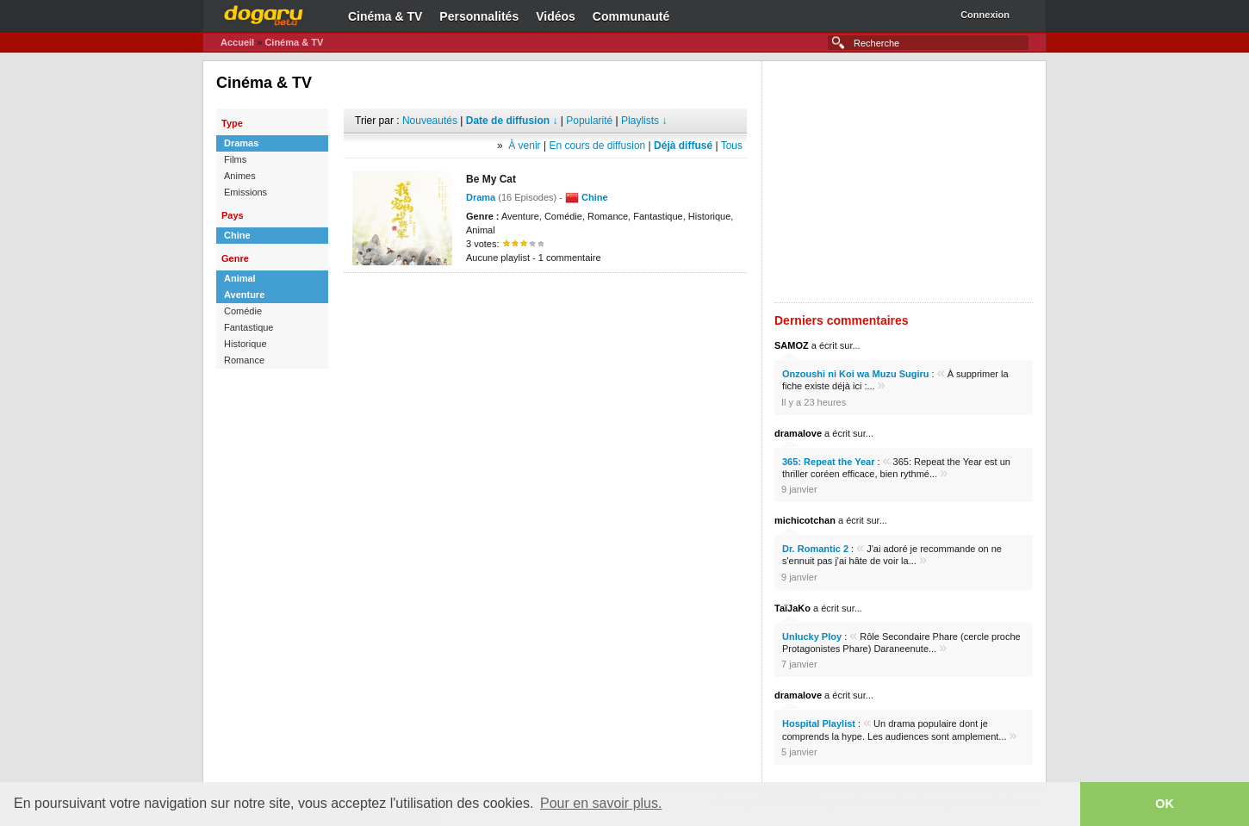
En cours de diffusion (597, 146)
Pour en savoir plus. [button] (601, 803)
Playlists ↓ (644, 121)
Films (235, 159)
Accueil (237, 42)
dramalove (798, 433)
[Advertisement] (545, 299)
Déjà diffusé (683, 146)
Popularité (589, 121)
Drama (480, 197)
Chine (237, 235)
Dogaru (263, 13)
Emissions (245, 192)
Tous (732, 146)
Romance (244, 360)
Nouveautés (429, 121)
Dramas (241, 143)
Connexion (985, 14)
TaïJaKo (792, 608)
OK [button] (1164, 803)
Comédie (243, 311)
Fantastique (248, 327)
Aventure (244, 294)
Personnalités (479, 16)
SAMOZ (791, 345)
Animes (240, 176)
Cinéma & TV (385, 16)
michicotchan (805, 520)
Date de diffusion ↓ (512, 121)
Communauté (631, 16)
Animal (240, 278)
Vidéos (555, 16)
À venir (524, 146)
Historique (245, 343)
